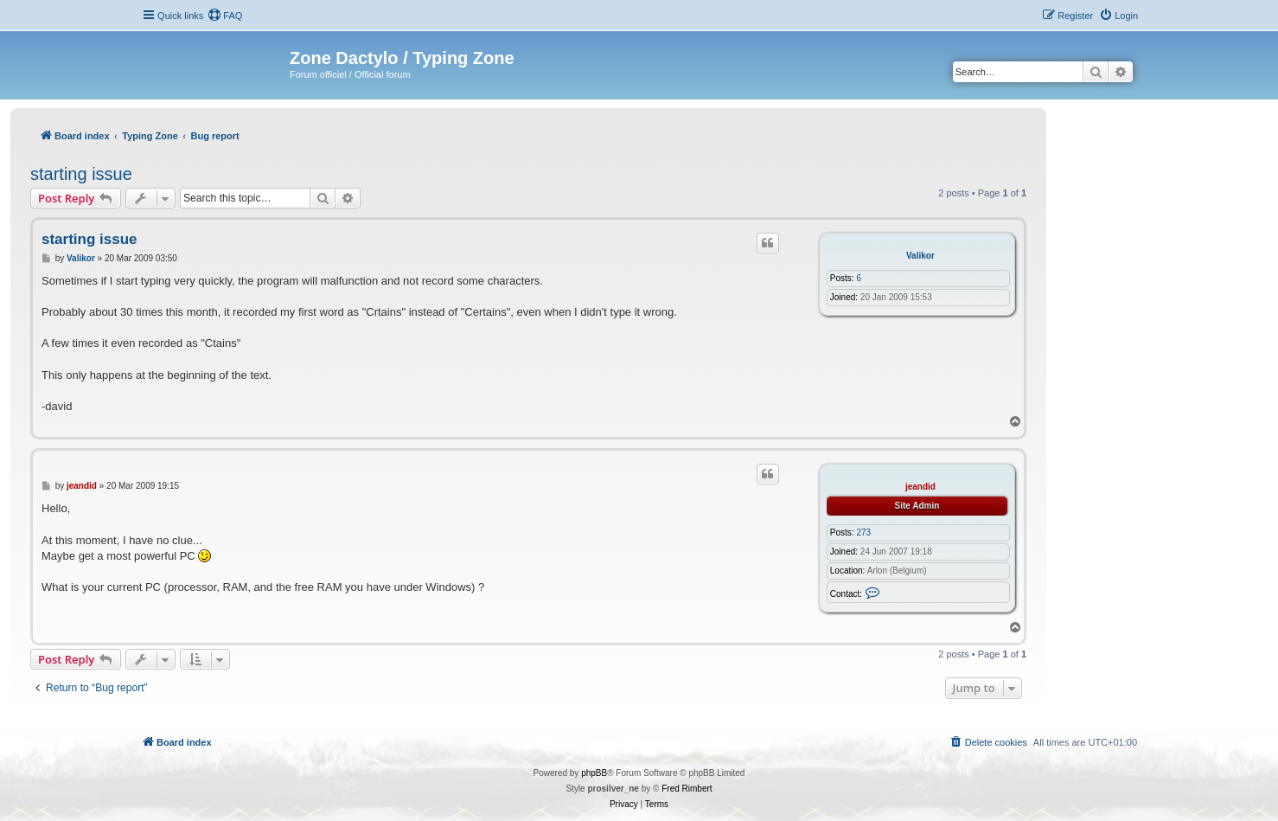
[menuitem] (225, 15)
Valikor (920, 255)
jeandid (920, 486)
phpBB (594, 773)
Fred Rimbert (686, 788)
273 (863, 532)
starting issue (81, 173)
